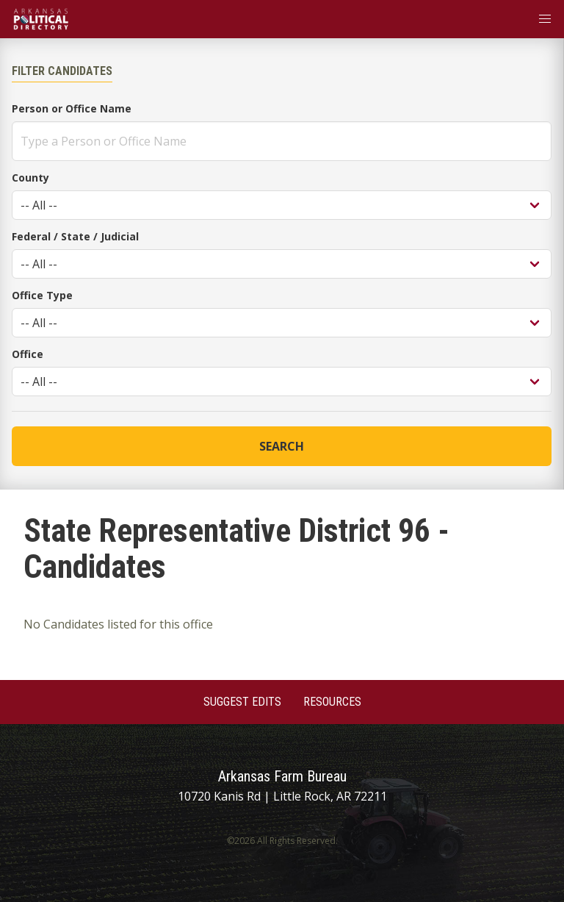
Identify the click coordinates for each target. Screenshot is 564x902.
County (30, 178)
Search (281, 446)
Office (27, 354)
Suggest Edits (242, 702)
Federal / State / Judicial (75, 236)
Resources (332, 702)
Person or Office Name (71, 108)
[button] (545, 19)
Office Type (42, 295)
